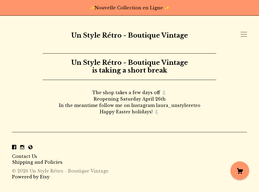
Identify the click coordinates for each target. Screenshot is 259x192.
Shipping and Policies (37, 162)
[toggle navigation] (244, 34)
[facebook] (14, 147)
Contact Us (24, 156)
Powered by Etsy (31, 176)
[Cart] (239, 170)
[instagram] (22, 147)
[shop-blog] (30, 147)
